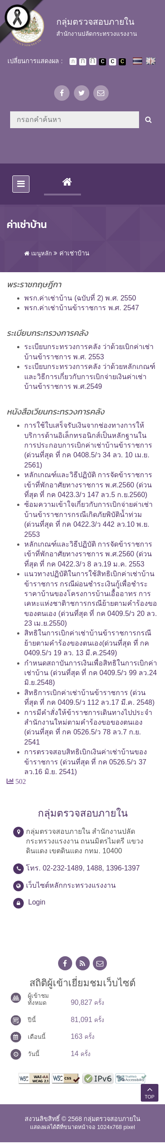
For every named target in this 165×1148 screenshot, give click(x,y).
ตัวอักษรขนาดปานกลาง (82, 61)
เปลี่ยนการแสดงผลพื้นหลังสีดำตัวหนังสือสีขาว (102, 61)
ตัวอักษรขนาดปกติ (73, 61)
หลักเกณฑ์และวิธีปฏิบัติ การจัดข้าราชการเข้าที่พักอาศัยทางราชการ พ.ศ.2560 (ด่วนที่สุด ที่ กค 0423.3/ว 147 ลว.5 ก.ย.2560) (88, 484)
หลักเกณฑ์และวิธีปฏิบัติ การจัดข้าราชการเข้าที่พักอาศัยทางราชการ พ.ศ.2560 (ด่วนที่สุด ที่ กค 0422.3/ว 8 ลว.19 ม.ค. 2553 (88, 554)
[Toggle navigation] (21, 184)
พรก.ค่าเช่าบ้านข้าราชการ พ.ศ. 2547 (81, 308)
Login (36, 902)
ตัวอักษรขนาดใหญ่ (92, 61)
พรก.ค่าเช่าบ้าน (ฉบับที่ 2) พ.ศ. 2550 (80, 298)
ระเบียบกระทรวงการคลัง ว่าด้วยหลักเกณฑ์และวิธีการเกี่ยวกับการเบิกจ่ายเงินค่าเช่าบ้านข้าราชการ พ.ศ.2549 (89, 376)
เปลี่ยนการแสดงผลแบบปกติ (112, 61)
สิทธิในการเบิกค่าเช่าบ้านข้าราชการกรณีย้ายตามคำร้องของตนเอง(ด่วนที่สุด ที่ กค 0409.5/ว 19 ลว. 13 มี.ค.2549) (87, 643)
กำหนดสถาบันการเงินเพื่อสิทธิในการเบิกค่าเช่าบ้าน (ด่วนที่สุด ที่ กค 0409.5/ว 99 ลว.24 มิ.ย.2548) (90, 673)
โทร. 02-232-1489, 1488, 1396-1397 (83, 868)
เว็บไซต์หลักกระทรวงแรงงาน (71, 885)
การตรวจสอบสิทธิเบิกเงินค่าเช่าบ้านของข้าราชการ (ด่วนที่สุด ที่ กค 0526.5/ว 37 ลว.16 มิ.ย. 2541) (85, 761)
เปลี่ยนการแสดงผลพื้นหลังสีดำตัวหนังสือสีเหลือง (122, 61)
